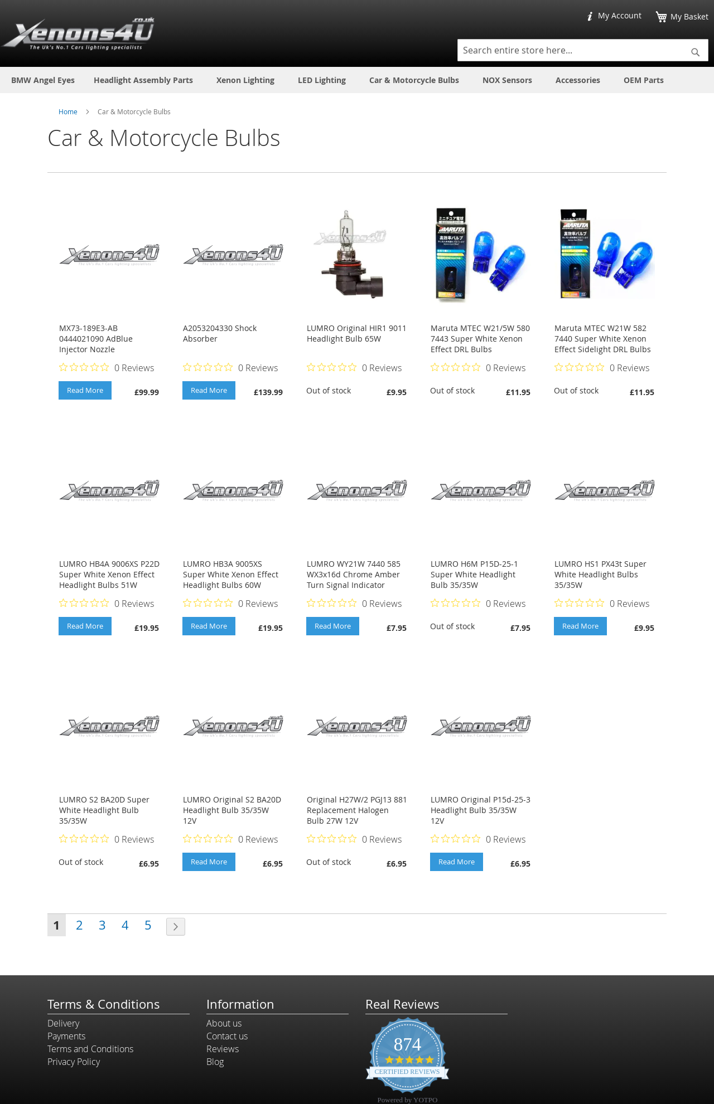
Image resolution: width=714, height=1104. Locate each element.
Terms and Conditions (90, 1049)
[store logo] (178, 33)
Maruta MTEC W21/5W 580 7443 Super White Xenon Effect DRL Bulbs (480, 338)
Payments (66, 1036)
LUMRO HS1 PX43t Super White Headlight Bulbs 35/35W (600, 574)
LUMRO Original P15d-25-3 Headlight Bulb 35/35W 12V (480, 810)
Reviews (222, 1049)
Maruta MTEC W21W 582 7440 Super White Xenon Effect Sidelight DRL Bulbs (602, 338)
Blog (215, 1062)
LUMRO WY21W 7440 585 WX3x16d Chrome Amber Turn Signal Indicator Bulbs (354, 579)
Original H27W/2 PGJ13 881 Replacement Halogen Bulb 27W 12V (357, 810)
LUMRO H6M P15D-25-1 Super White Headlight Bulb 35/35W (474, 574)
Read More (85, 390)
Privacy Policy (73, 1062)
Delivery (63, 1023)
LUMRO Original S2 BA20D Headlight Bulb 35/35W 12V (232, 810)
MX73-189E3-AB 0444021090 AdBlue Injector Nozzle (96, 338)
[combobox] (582, 50)
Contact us (227, 1036)
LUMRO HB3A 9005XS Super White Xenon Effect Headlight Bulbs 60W (230, 574)
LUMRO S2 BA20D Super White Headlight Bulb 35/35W (104, 810)
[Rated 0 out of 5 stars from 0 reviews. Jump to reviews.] (106, 367)
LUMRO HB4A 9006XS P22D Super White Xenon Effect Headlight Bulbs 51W (109, 574)
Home (68, 111)
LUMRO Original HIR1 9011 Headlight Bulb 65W (357, 333)
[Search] (695, 52)
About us (224, 1023)
